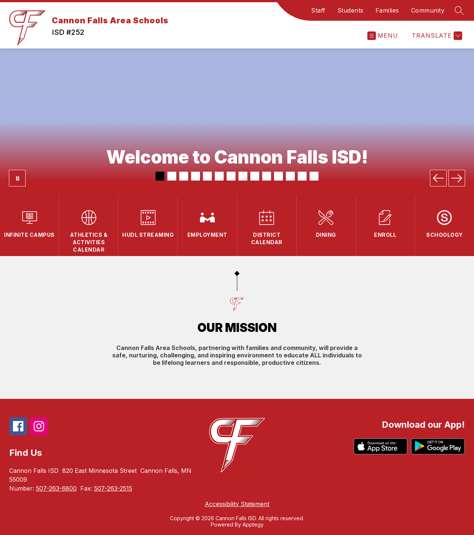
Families (387, 10)
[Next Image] (456, 178)
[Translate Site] (436, 35)
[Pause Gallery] (17, 178)
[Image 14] (314, 176)
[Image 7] (231, 176)
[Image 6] (219, 176)
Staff (318, 10)
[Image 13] (302, 176)
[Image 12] (290, 176)
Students (350, 10)
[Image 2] (171, 176)
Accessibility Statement (237, 504)
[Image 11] (278, 176)
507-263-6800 (56, 488)
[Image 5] (207, 176)
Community (428, 10)
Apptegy (253, 524)
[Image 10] (266, 176)
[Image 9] (254, 176)
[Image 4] (195, 176)
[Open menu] (382, 35)
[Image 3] (183, 176)
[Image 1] (160, 176)
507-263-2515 (113, 488)
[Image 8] (242, 176)
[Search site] (459, 10)
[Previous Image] (438, 178)
